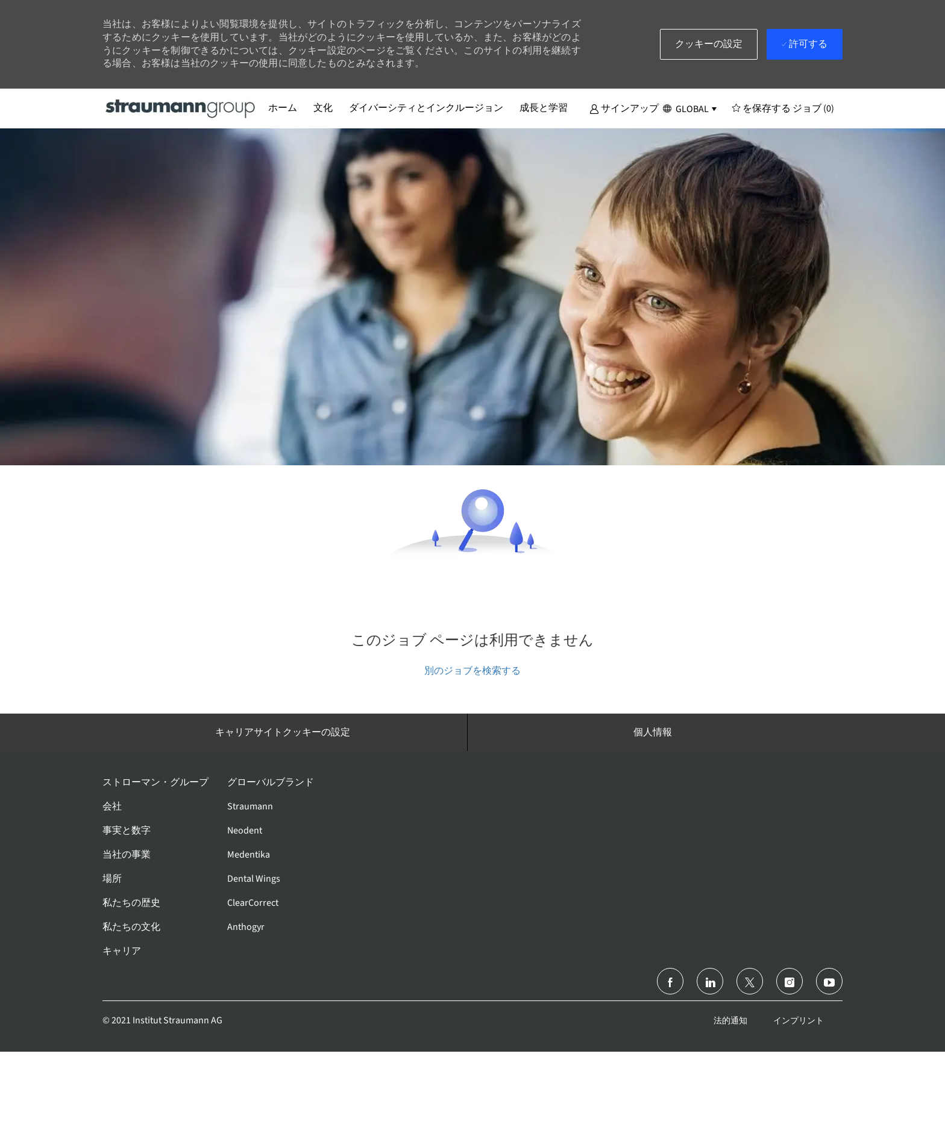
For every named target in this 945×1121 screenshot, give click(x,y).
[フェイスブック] (670, 981)
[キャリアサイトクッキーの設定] (282, 732)
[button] (624, 108)
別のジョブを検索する (472, 670)
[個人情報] (652, 732)
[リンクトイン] (710, 981)
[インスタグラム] (789, 981)
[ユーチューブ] (829, 981)
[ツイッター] (749, 981)
